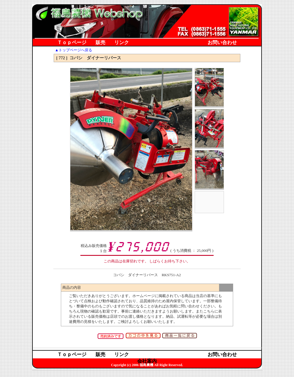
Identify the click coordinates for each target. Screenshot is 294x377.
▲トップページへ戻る (73, 50)
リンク (121, 43)
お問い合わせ (222, 43)
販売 (100, 43)
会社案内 (147, 49)
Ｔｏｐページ (71, 43)
